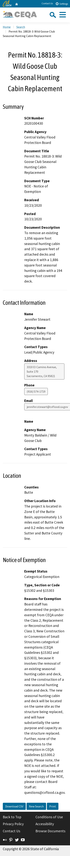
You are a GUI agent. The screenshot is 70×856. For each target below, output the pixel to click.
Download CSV (14, 806)
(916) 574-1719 (36, 391)
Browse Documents (50, 831)
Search (20, 27)
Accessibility (44, 824)
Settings (61, 3)
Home (7, 27)
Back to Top (12, 817)
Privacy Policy (13, 824)
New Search (36, 806)
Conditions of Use (49, 817)
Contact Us (47, 3)
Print (52, 806)
